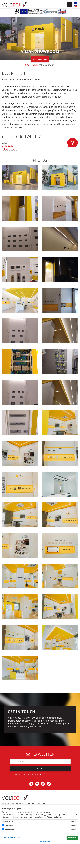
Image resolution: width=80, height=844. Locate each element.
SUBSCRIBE (40, 769)
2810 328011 (9, 145)
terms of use (42, 774)
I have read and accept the (30, 774)
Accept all (72, 838)
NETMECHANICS (44, 842)
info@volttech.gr (11, 149)
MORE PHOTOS (40, 59)
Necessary (9, 821)
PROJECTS (34, 65)
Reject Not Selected (12, 838)
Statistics (9, 825)
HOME (26, 65)
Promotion (9, 829)
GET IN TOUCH (24, 711)
